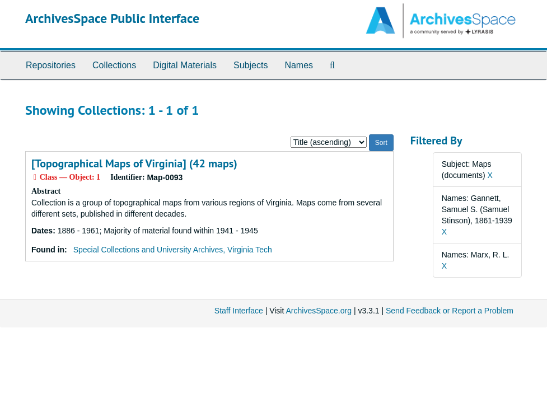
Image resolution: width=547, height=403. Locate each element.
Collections (114, 65)
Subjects (250, 65)
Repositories (51, 65)
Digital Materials (185, 65)
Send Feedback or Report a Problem (449, 310)
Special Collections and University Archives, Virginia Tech (172, 249)
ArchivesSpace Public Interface (112, 18)
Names (298, 65)
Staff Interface (238, 310)
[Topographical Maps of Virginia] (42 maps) (134, 163)
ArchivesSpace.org (319, 310)
